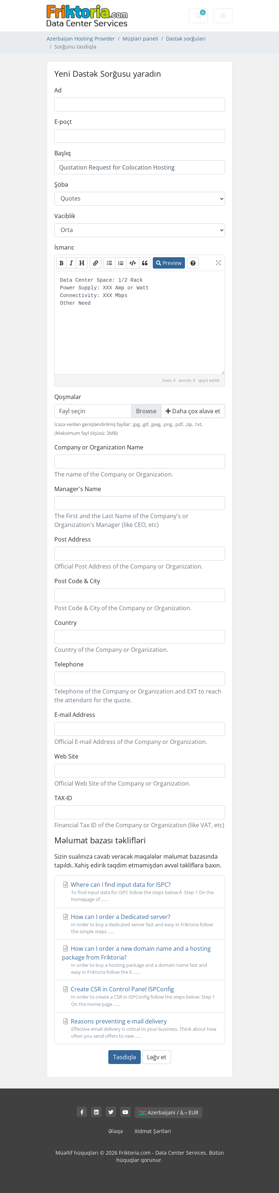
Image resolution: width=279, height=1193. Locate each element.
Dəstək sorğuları (186, 38)
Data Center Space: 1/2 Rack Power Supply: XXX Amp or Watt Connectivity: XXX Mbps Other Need (140, 323)
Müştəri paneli (140, 38)
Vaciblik (64, 216)
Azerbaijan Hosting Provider (81, 38)
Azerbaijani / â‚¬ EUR (168, 1112)
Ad (58, 90)
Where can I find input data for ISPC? (139, 892)
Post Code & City (77, 581)
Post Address (72, 539)
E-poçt (63, 122)
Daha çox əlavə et (193, 411)
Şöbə (61, 185)
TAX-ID (63, 798)
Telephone (69, 664)
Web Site (66, 756)
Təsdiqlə (124, 1057)
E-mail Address (74, 715)
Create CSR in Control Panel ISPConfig (139, 996)
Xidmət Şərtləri (153, 1131)
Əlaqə (115, 1131)
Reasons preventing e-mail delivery (139, 1028)
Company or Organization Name (98, 447)
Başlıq (62, 153)
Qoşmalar (67, 397)
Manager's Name (77, 489)
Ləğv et (156, 1057)
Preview (169, 262)
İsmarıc (64, 247)
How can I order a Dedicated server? (139, 924)
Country (65, 623)
